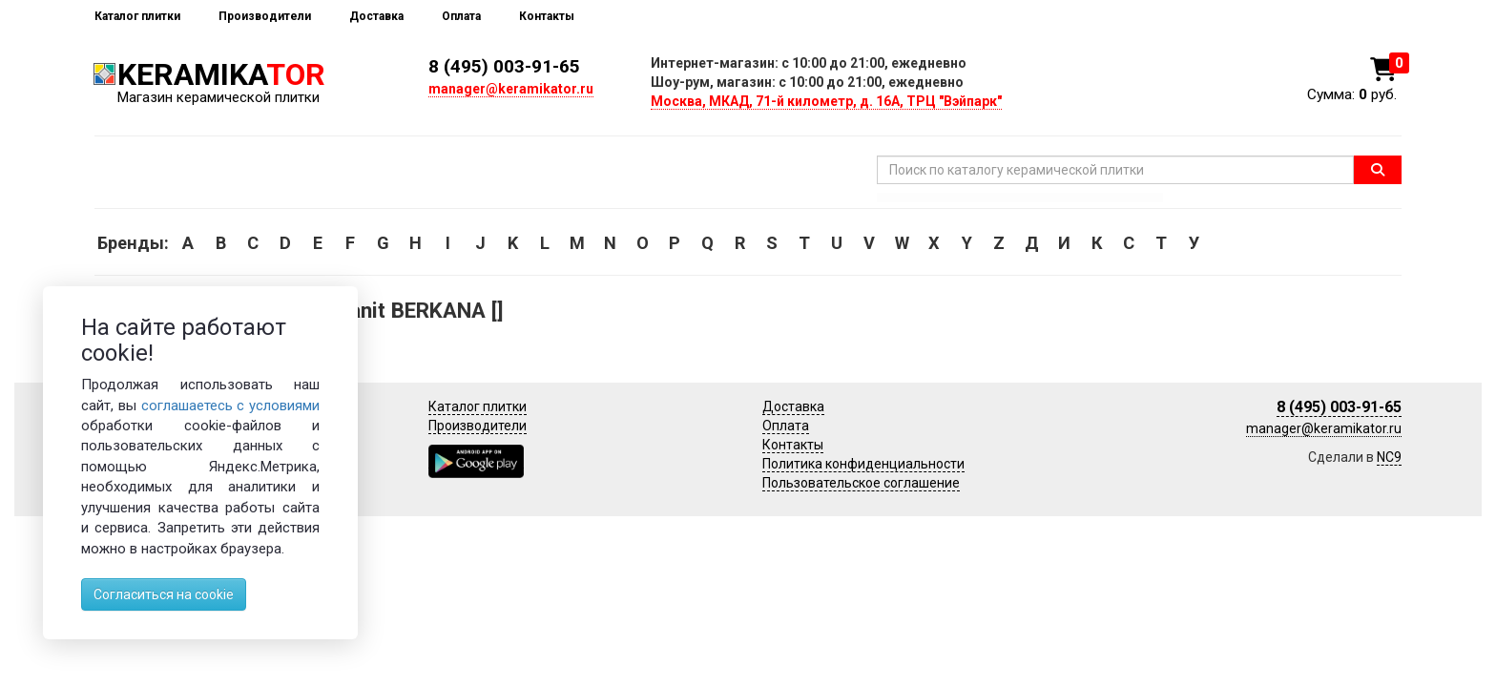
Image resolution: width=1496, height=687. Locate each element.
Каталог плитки (137, 16)
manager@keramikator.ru (510, 88)
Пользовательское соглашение (861, 482)
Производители (264, 16)
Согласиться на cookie (164, 594)
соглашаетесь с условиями (231, 405)
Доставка (376, 16)
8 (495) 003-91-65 (504, 66)
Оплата (461, 16)
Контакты (546, 16)
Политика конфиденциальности (863, 463)
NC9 (1389, 457)
